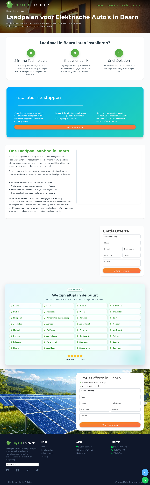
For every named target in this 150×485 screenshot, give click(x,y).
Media (125, 5)
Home (8, 11)
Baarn (15, 11)
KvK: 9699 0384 (120, 447)
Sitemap (44, 456)
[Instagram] (27, 470)
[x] (37, 470)
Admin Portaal (47, 453)
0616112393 (118, 450)
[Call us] (145, 472)
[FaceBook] (17, 470)
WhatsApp (116, 453)
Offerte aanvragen (75, 127)
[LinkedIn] (7, 470)
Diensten (111, 5)
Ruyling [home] (32, 5)
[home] (10, 5)
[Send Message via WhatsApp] (145, 480)
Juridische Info (47, 450)
